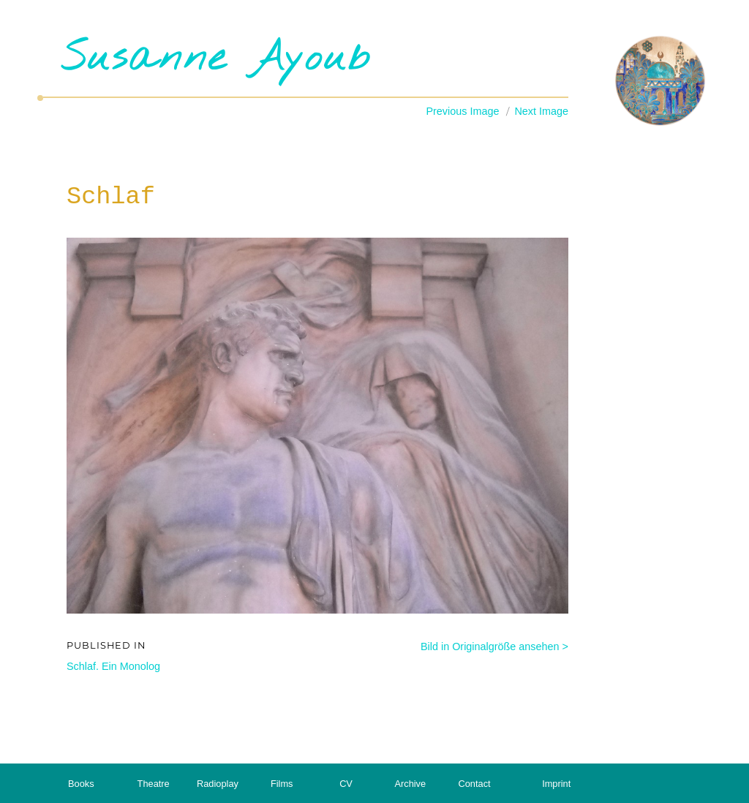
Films (282, 783)
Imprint (556, 783)
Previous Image (462, 111)
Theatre (154, 783)
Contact (475, 783)
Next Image (541, 111)
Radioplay (217, 783)
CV (346, 783)
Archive (410, 783)
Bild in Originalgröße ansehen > (494, 646)
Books (81, 783)
